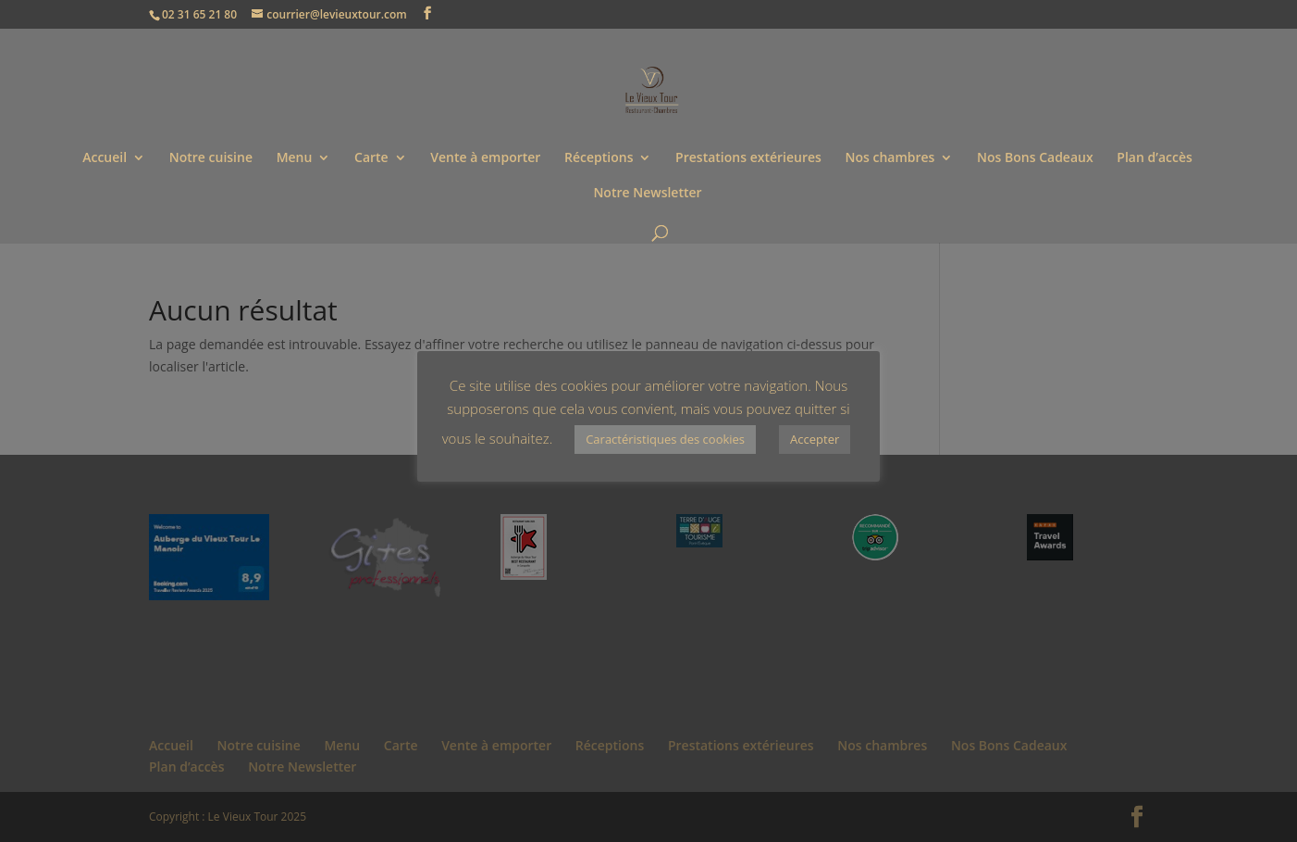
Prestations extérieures (748, 158)
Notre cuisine (211, 158)
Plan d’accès (1154, 158)
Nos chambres (889, 158)
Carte (371, 158)
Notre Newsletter (647, 193)
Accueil (104, 158)
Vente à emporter (485, 158)
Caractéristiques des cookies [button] (665, 439)
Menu (295, 158)
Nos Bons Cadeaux (1035, 158)
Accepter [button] (814, 439)
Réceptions (598, 158)
